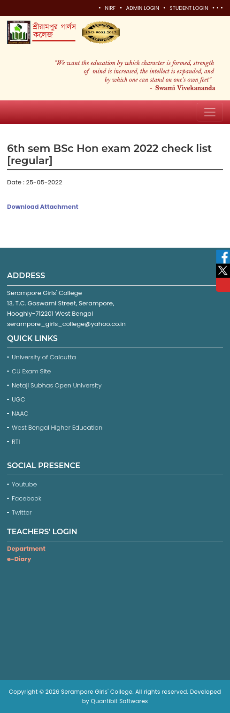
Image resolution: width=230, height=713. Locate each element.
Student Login (188, 8)
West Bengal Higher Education (57, 427)
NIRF (110, 8)
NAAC (20, 413)
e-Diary (19, 558)
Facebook (27, 498)
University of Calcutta (44, 357)
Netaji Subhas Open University (57, 385)
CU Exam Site (31, 371)
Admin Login (142, 8)
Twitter (22, 512)
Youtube (25, 484)
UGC (18, 399)
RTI (16, 441)
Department (26, 548)
